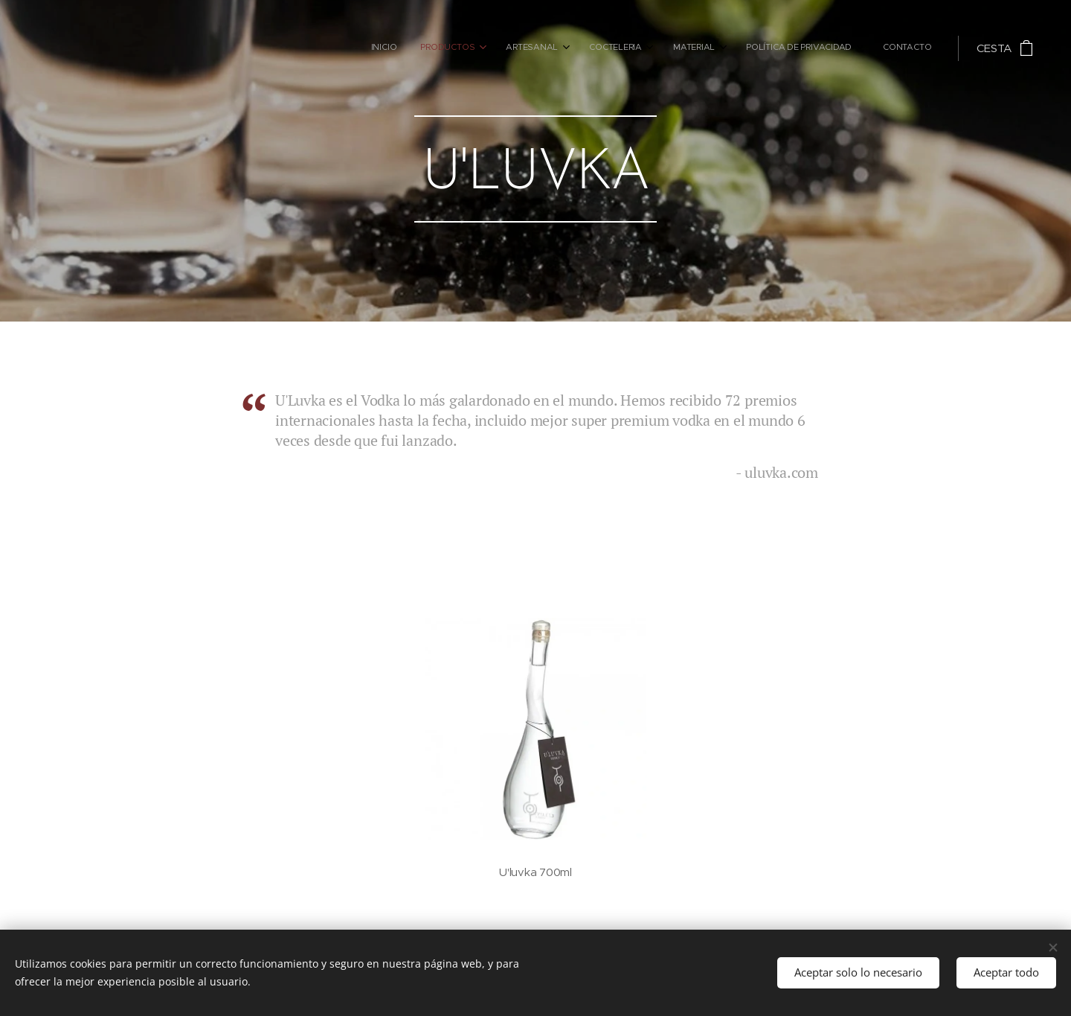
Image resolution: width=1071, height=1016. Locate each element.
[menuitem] (755, 48)
